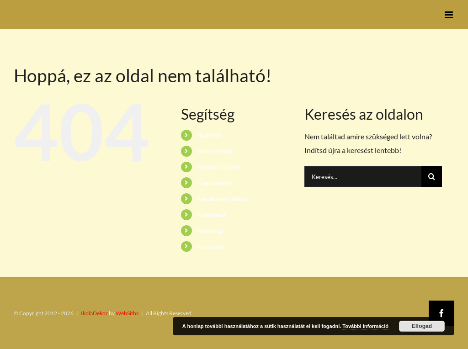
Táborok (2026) (218, 167)
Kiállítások (212, 214)
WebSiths (127, 313)
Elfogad (422, 326)
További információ (365, 326)
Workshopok (215, 151)
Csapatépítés (215, 182)
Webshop (210, 230)
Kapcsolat (211, 246)
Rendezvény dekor (222, 198)
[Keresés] (431, 176)
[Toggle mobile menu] (449, 15)
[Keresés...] (362, 176)
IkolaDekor (94, 313)
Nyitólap (209, 135)
